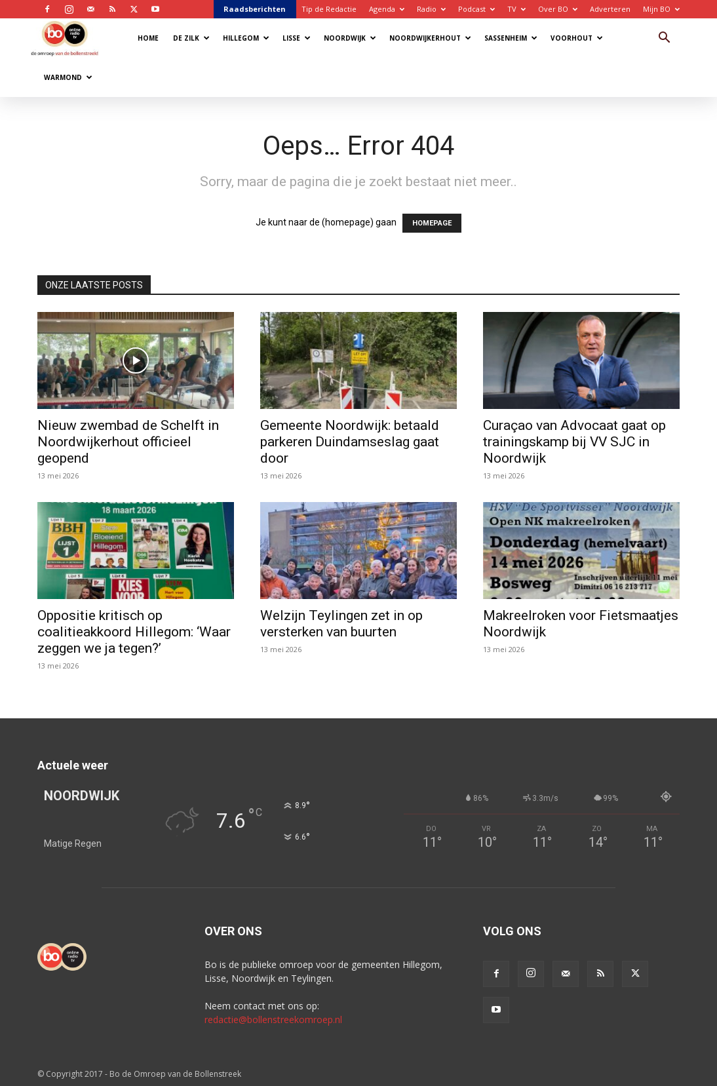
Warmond (68, 77)
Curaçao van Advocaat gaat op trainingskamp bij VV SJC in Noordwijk (574, 441)
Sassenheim (510, 38)
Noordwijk (350, 38)
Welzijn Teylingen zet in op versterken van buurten (341, 624)
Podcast (476, 9)
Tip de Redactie (329, 9)
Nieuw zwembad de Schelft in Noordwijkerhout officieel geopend (128, 441)
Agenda (386, 9)
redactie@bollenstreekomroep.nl (273, 1019)
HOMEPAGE (432, 223)
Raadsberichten (254, 9)
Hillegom (246, 38)
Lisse (296, 38)
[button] (664, 39)
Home (148, 38)
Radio (431, 9)
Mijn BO (661, 9)
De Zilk (191, 38)
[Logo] (71, 37)
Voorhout (577, 38)
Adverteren (610, 9)
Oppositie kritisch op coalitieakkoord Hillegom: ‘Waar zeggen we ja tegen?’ (134, 632)
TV (516, 9)
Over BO (557, 9)
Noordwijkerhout (430, 38)
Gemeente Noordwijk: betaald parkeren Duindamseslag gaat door (349, 441)
